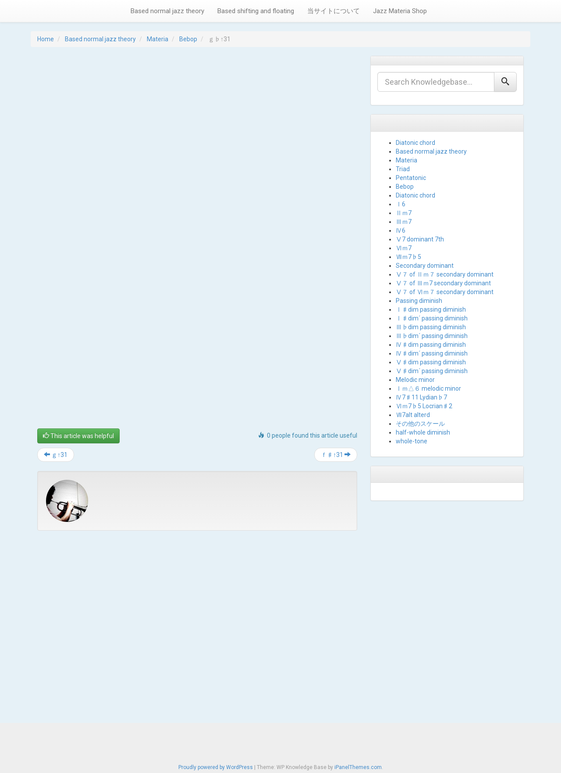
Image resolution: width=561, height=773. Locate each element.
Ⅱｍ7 (404, 212)
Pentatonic (411, 177)
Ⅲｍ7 (404, 221)
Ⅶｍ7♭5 (408, 256)
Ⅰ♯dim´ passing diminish (432, 318)
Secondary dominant (425, 265)
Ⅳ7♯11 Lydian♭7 (421, 397)
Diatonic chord (415, 142)
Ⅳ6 (400, 230)
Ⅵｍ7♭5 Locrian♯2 (424, 406)
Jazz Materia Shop (400, 11)
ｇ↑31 (55, 454)
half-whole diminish (423, 432)
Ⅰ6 (400, 204)
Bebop (188, 39)
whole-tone (411, 441)
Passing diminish (419, 300)
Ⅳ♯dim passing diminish (431, 344)
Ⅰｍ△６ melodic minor (428, 388)
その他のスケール (420, 423)
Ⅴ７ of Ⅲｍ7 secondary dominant (443, 283)
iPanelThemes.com (358, 765)
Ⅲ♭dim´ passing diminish (432, 335)
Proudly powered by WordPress (215, 765)
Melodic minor (415, 379)
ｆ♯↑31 (336, 454)
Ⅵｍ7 (404, 248)
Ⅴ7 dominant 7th (420, 239)
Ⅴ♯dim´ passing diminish (432, 370)
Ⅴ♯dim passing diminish (431, 362)
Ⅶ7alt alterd (413, 414)
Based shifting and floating (255, 11)
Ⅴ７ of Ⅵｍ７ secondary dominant (445, 291)
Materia (157, 39)
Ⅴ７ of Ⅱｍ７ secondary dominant (445, 274)
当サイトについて (333, 11)
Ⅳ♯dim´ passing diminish (432, 353)
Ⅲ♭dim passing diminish (431, 327)
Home (45, 39)
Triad (403, 169)
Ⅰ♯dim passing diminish (431, 309)
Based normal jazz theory (167, 11)
